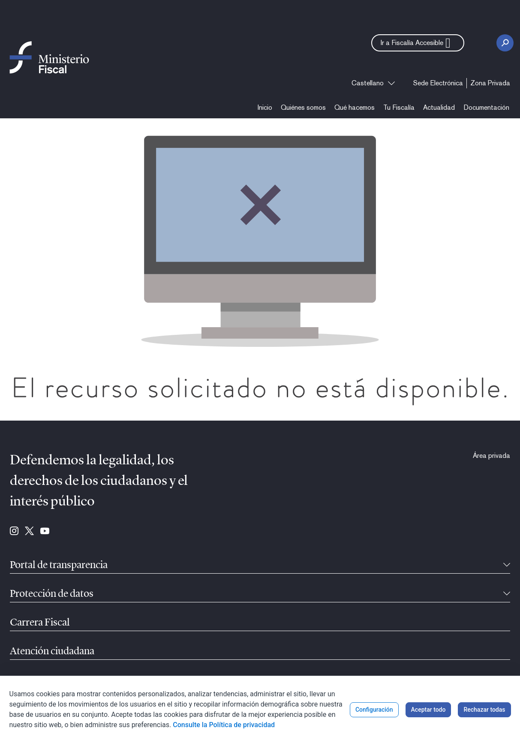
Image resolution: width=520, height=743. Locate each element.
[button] (417, 42)
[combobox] (373, 83)
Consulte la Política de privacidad (224, 725)
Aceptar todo (428, 709)
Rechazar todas (484, 709)
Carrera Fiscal (40, 623)
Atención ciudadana (52, 652)
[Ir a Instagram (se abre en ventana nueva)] (14, 531)
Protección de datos (51, 594)
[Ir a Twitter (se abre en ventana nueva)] (29, 531)
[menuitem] (438, 83)
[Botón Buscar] (505, 42)
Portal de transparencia (59, 565)
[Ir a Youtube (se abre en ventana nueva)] (44, 531)
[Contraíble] (506, 565)
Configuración (374, 709)
